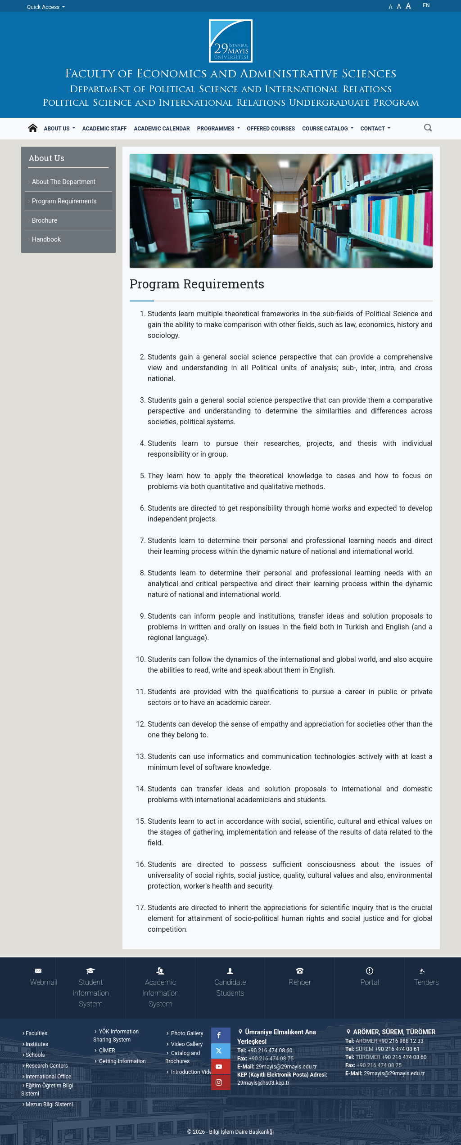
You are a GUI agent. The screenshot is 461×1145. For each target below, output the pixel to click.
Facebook (222, 1035)
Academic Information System (160, 987)
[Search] (428, 129)
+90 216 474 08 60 (270, 1050)
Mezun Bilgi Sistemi (49, 1104)
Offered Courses (271, 129)
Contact (373, 129)
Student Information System (90, 987)
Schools (35, 1055)
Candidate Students (230, 982)
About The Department (63, 181)
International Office (48, 1076)
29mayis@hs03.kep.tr (263, 1083)
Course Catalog (325, 129)
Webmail (43, 977)
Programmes (216, 129)
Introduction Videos (194, 1072)
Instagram (222, 1082)
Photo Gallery (186, 1033)
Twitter (222, 1051)
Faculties (36, 1033)
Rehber (300, 977)
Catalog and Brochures (182, 1057)
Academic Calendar (162, 129)
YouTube (222, 1066)
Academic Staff (104, 129)
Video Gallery (186, 1044)
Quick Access (44, 7)
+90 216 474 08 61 (397, 1049)
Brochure (44, 220)
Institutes (37, 1044)
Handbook (46, 239)
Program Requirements (64, 201)
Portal (370, 977)
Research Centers (47, 1066)
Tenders (426, 977)
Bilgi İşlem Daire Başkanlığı (241, 1132)
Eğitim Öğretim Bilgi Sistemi (47, 1089)
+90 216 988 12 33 (401, 1041)
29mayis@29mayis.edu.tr (286, 1067)
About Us (57, 129)
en (426, 5)
